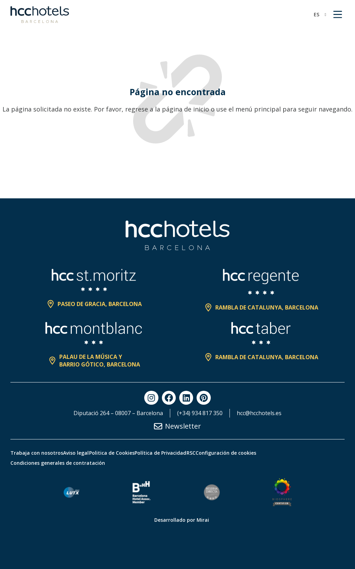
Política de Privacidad (191, 453)
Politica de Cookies (132, 453)
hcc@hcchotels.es (259, 413)
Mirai (203, 520)
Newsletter (183, 426)
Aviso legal (86, 453)
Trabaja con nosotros (36, 453)
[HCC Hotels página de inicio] (39, 14)
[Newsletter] (158, 426)
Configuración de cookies (277, 453)
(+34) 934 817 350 (200, 413)
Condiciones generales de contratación (57, 463)
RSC (231, 453)
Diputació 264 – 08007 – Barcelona (118, 413)
